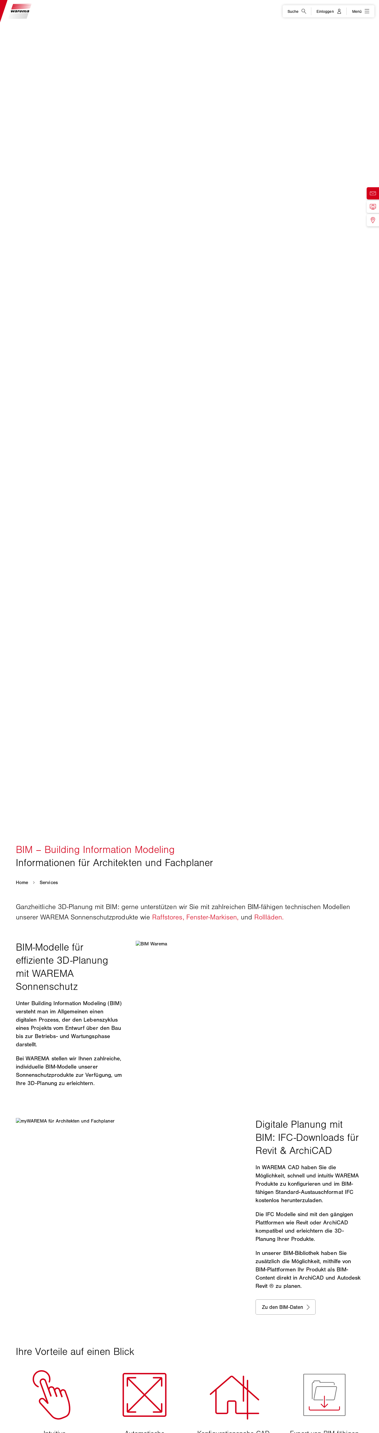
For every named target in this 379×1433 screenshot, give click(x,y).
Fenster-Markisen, (212, 917)
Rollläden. (269, 917)
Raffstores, (168, 917)
